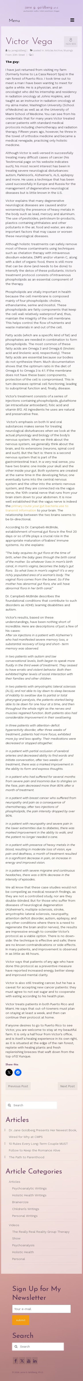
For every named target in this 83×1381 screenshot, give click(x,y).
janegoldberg (19, 50)
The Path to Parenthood (26, 1157)
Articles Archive (53, 50)
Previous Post (18, 1086)
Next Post (67, 1086)
